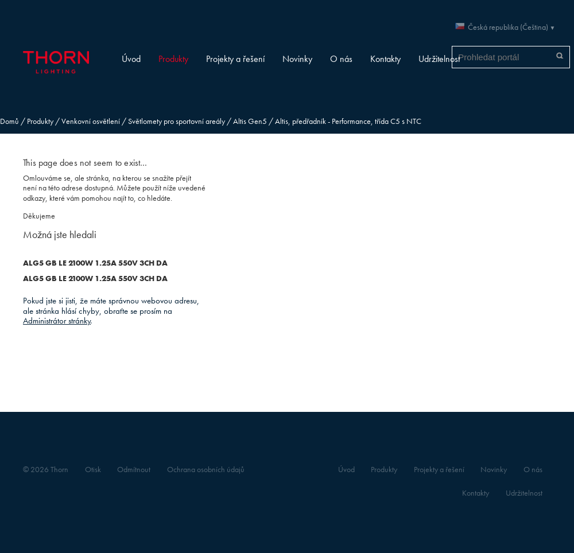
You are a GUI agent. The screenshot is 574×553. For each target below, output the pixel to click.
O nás (341, 59)
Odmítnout (133, 469)
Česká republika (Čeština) (508, 27)
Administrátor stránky (57, 320)
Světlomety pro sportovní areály (176, 121)
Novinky (297, 59)
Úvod (131, 59)
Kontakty (385, 59)
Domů (9, 121)
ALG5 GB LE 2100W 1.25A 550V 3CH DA (95, 263)
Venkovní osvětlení (90, 121)
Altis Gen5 (250, 121)
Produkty (173, 59)
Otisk (93, 469)
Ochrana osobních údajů (206, 469)
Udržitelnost (439, 59)
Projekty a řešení (235, 59)
